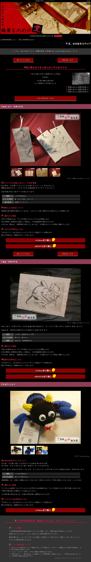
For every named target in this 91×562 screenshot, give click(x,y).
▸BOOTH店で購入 (43, 246)
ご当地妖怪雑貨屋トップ (7, 39)
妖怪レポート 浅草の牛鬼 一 (78, 87)
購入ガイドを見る (23, 60)
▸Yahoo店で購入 (43, 240)
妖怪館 (38, 0)
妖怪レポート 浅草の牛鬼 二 (78, 89)
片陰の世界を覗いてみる (45, 98)
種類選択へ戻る (67, 60)
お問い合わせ (23, 556)
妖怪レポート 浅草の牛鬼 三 (78, 91)
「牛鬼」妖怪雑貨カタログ (25, 39)
